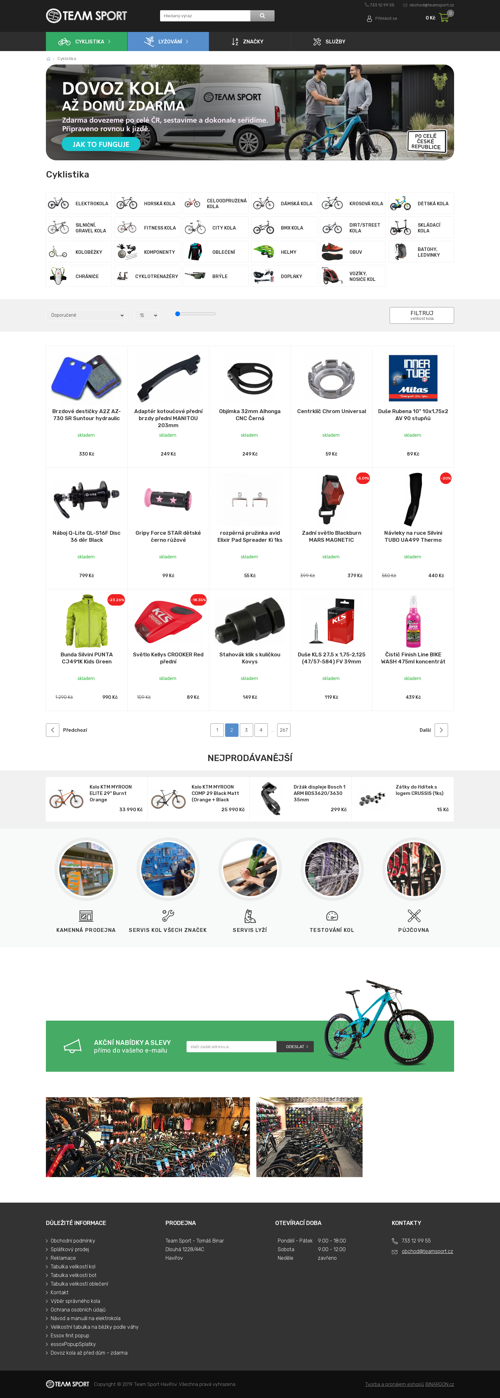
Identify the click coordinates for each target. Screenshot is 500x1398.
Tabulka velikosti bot (74, 1275)
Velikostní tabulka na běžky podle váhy (95, 1327)
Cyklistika (81, 41)
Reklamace (63, 1258)
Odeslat (295, 1046)
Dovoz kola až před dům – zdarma (89, 1353)
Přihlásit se (386, 18)
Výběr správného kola (75, 1301)
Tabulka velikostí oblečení (79, 1284)
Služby (329, 41)
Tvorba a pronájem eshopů (394, 1384)
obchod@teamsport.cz (431, 5)
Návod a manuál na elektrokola (86, 1318)
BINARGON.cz (439, 1384)
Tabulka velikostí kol (73, 1267)
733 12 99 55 (382, 5)
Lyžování (163, 41)
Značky (247, 41)
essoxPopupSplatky (73, 1344)
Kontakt (60, 1292)
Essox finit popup (70, 1336)
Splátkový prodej (70, 1249)
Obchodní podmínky (73, 1241)
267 (284, 730)
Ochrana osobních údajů (78, 1310)
